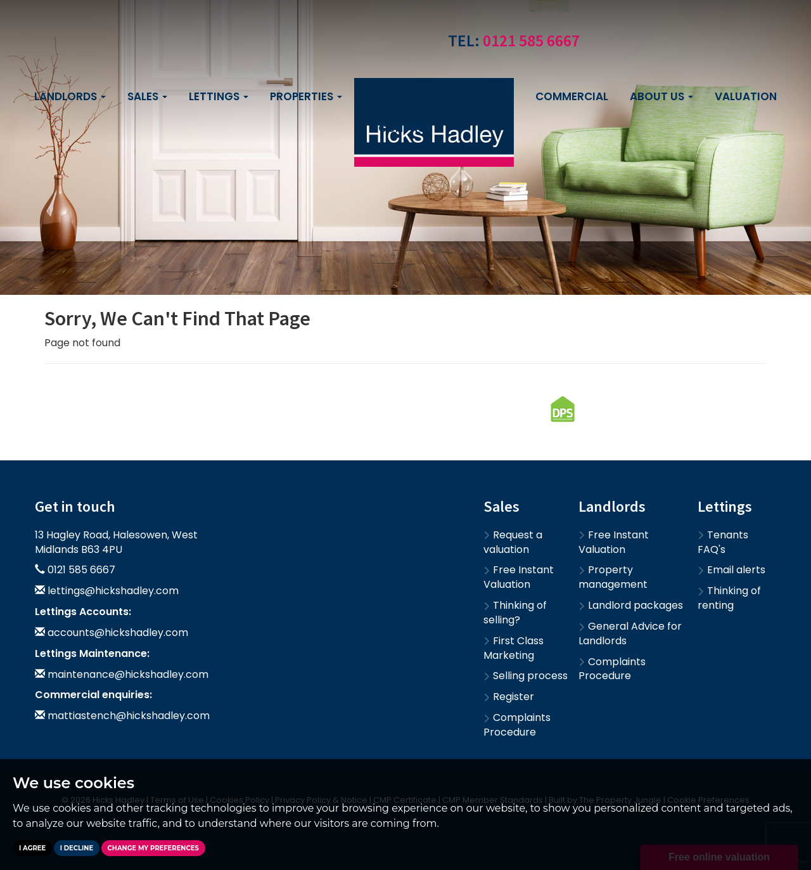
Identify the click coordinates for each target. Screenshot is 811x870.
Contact (405, 128)
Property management (613, 577)
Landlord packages (630, 605)
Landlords (70, 96)
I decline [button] (76, 848)
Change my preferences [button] (153, 848)
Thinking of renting (729, 598)
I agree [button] (32, 848)
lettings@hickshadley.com (113, 590)
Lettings (218, 96)
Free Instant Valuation (518, 577)
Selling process (525, 675)
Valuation (746, 96)
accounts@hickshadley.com (118, 632)
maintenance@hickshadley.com (128, 674)
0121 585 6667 (531, 40)
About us (661, 96)
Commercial (571, 96)
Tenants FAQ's (723, 542)
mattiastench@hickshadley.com (129, 715)
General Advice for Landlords (630, 633)
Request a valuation (512, 542)
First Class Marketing (513, 648)
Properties (306, 96)
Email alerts (731, 569)
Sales (147, 96)
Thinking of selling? (515, 612)
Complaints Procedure (517, 724)
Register (508, 696)
